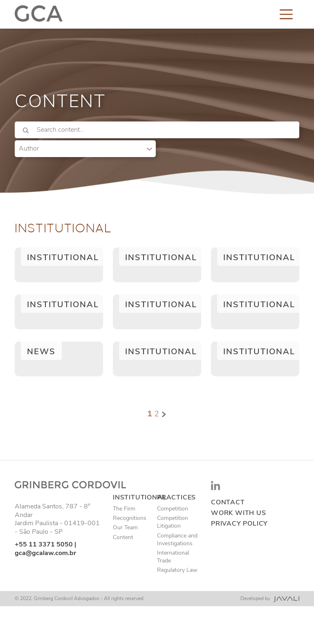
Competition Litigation (172, 522)
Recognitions (129, 518)
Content (123, 537)
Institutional (63, 257)
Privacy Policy (239, 523)
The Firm (124, 509)
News (41, 351)
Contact (228, 502)
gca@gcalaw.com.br (45, 553)
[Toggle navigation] (286, 14)
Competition (172, 509)
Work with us (238, 513)
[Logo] (39, 14)
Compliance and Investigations (177, 539)
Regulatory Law (177, 570)
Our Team (125, 527)
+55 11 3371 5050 (44, 544)
